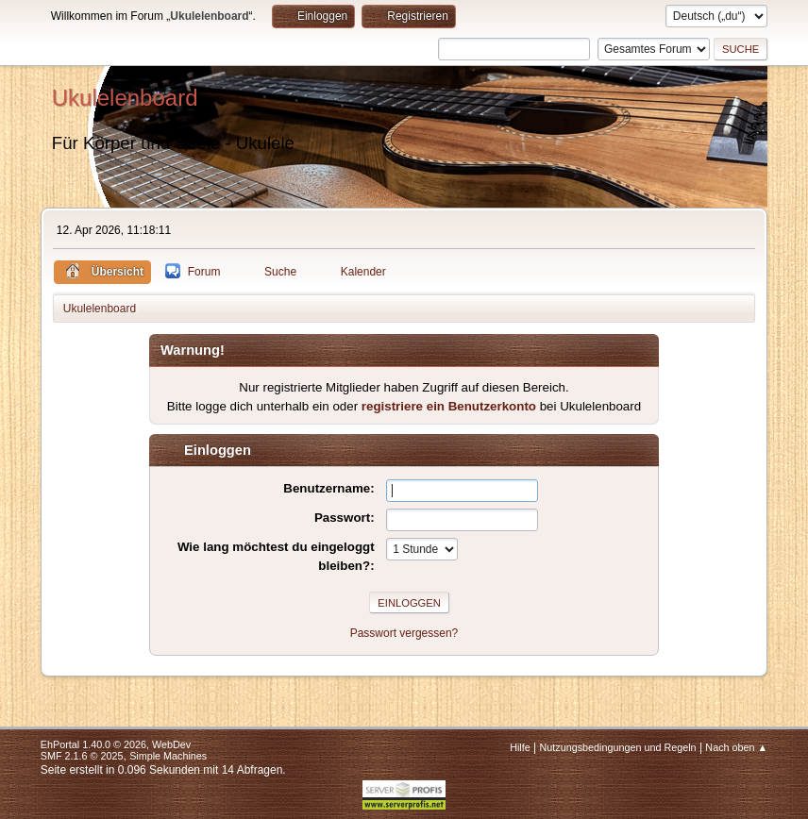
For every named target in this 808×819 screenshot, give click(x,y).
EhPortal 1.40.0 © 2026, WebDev (116, 744)
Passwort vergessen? (404, 633)
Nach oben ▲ (736, 747)
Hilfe (520, 747)
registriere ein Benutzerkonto (449, 406)
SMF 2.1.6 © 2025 (82, 755)
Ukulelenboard (125, 97)
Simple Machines (168, 755)
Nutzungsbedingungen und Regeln (618, 747)
